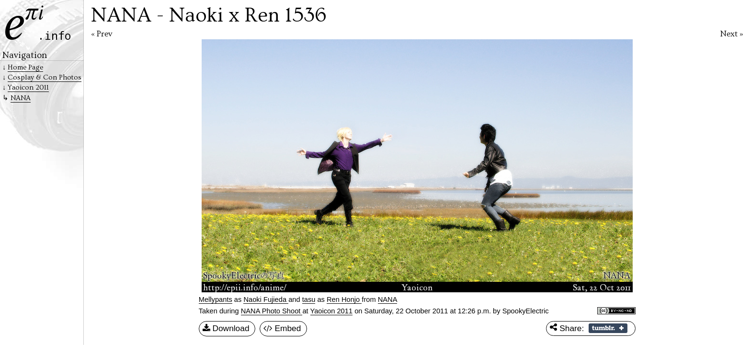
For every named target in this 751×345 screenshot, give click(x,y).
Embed (282, 328)
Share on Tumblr (608, 328)
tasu (309, 299)
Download (226, 328)
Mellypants (215, 299)
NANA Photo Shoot (272, 311)
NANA (21, 98)
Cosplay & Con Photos (44, 77)
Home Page (25, 67)
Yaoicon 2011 (331, 311)
